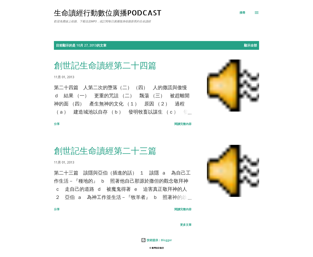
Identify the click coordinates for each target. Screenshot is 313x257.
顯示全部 (250, 45)
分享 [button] (57, 124)
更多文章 (186, 225)
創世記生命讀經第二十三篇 (105, 150)
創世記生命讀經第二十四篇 (105, 65)
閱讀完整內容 (183, 124)
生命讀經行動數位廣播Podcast (108, 12)
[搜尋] (242, 12)
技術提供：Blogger (156, 240)
